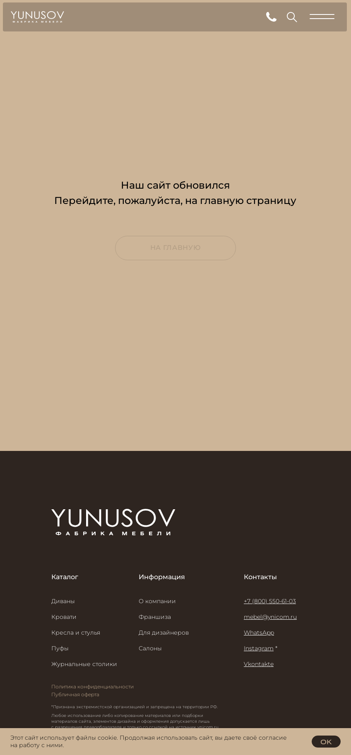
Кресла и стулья (75, 632)
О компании (157, 601)
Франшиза (155, 617)
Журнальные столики (84, 664)
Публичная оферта (75, 694)
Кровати (64, 617)
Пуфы (60, 648)
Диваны (63, 601)
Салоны (150, 648)
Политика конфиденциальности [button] (92, 686)
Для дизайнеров (164, 632)
